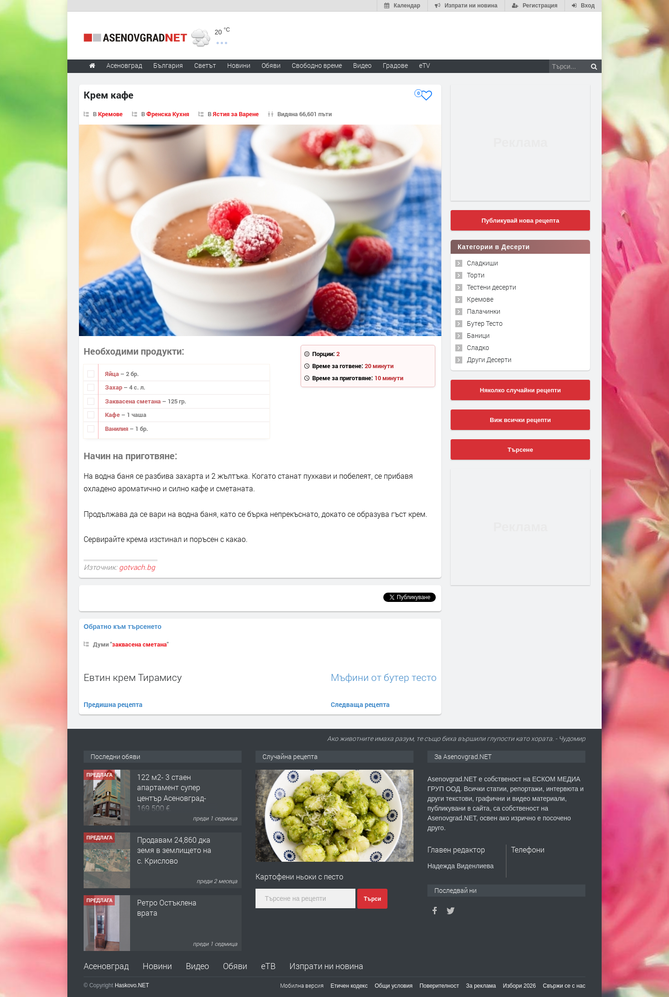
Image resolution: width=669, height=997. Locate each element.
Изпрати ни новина (326, 965)
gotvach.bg (137, 567)
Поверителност (439, 986)
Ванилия (117, 428)
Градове (395, 65)
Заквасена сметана (133, 401)
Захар (114, 387)
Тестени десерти (491, 287)
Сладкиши (482, 262)
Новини (238, 65)
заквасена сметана (139, 644)
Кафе (113, 414)
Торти (476, 275)
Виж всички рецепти (520, 419)
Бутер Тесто (485, 323)
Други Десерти (489, 359)
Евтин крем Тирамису (133, 677)
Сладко (478, 347)
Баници (478, 335)
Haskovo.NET (132, 985)
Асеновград (106, 965)
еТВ (268, 965)
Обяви (235, 965)
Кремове (110, 114)
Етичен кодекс (349, 986)
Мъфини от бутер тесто (384, 677)
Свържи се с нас (564, 986)
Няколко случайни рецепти (520, 390)
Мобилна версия (302, 985)
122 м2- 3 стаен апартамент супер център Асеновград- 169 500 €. (171, 792)
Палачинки (483, 311)
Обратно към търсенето (123, 626)
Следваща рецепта (360, 704)
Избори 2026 (519, 986)
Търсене (520, 449)
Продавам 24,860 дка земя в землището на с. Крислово (174, 850)
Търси (372, 899)
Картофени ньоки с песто (299, 876)
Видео (197, 965)
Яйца (112, 374)
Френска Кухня (167, 114)
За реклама (481, 986)
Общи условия (394, 986)
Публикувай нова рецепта (520, 220)
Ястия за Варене (236, 114)
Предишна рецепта (113, 704)
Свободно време (317, 65)
